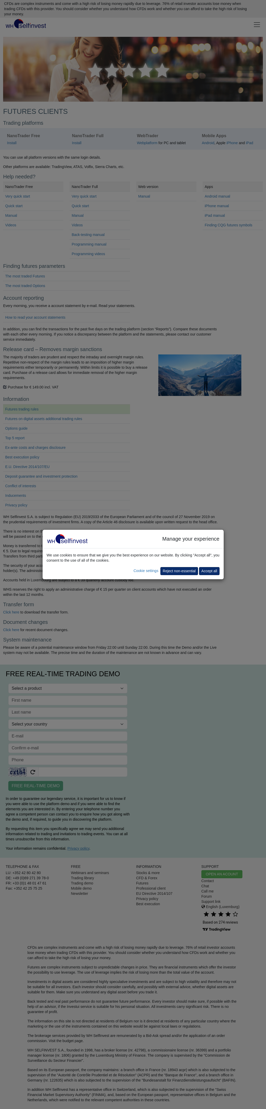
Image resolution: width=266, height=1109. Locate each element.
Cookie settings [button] (145, 571)
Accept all (209, 571)
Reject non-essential (179, 571)
